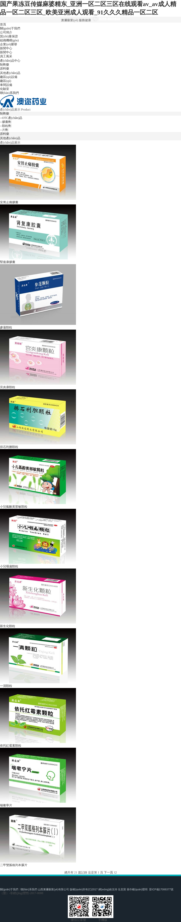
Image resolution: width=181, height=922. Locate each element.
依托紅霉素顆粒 (10, 745)
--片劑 (4, 129)
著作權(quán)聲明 (137, 889)
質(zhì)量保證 (9, 36)
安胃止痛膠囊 (9, 202)
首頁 (3, 24)
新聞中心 (6, 48)
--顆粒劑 (5, 125)
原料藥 (4, 68)
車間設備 (6, 84)
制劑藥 (4, 64)
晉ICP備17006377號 (161, 889)
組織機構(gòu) (9, 40)
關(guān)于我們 (10, 28)
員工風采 (6, 56)
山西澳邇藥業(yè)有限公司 (53, 889)
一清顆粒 (6, 685)
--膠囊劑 (5, 121)
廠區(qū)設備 (8, 77)
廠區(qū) (5, 80)
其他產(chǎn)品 (10, 73)
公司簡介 (6, 32)
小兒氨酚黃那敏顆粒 (13, 506)
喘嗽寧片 (6, 805)
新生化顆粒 (7, 626)
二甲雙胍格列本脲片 (13, 865)
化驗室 (4, 88)
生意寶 (122, 889)
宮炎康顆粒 (7, 387)
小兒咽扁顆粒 (9, 566)
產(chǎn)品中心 (10, 60)
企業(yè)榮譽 (8, 44)
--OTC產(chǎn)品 (11, 117)
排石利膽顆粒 (9, 446)
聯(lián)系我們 (9, 92)
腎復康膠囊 (7, 262)
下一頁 (108, 872)
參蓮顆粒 (6, 327)
